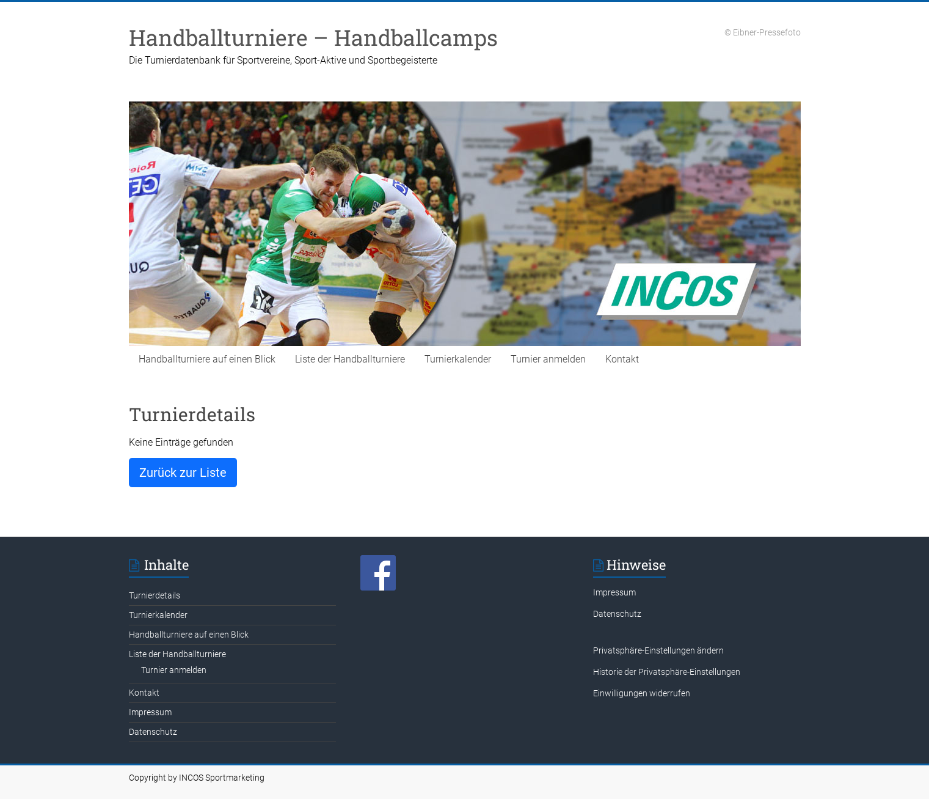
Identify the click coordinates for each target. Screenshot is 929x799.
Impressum (150, 712)
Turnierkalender (457, 359)
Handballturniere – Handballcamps (313, 37)
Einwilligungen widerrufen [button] (641, 693)
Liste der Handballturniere (350, 359)
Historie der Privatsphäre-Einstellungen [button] (666, 672)
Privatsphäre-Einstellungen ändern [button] (658, 650)
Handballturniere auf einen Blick (207, 359)
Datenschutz (153, 732)
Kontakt (622, 359)
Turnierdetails (154, 595)
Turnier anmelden (548, 359)
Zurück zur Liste (183, 472)
